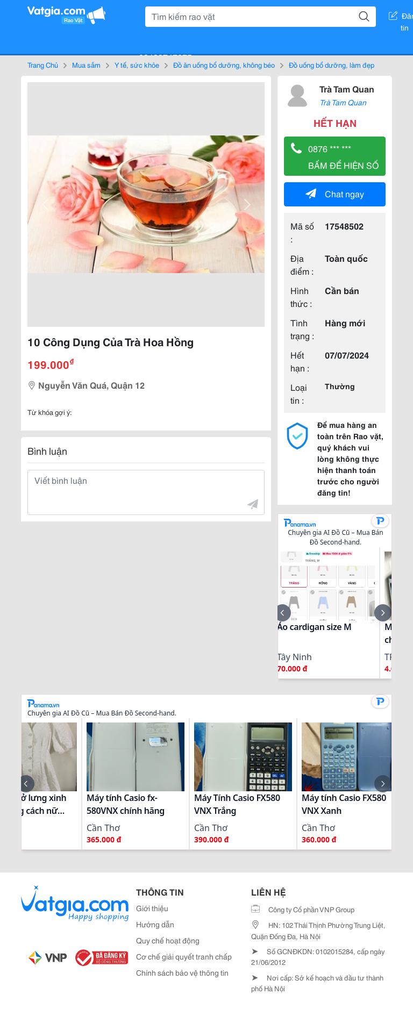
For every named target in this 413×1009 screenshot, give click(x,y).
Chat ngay (334, 193)
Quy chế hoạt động (168, 940)
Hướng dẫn (155, 924)
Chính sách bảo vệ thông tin (182, 972)
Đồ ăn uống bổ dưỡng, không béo (224, 64)
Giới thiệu (152, 908)
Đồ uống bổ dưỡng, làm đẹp (331, 64)
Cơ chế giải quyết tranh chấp (184, 956)
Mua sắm (86, 64)
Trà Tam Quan (346, 88)
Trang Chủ (42, 64)
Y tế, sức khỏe (137, 64)
